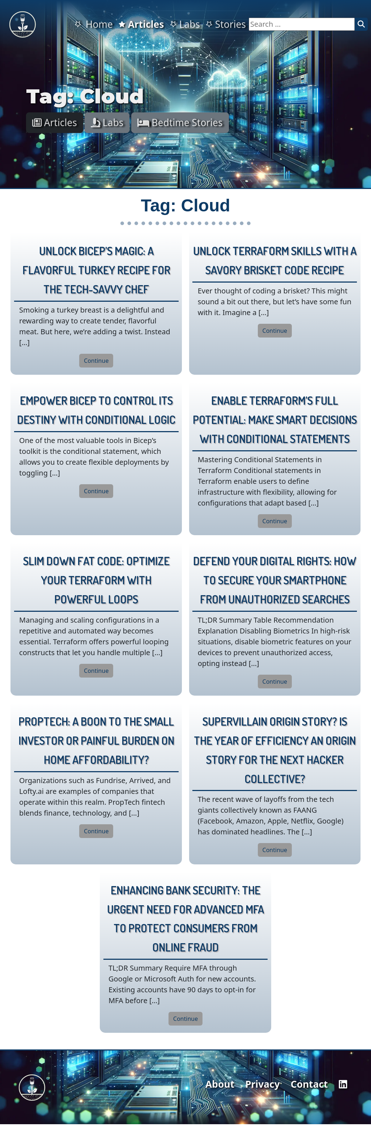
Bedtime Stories (180, 122)
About (219, 1084)
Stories (226, 24)
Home (93, 24)
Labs (185, 24)
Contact (309, 1084)
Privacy (262, 1084)
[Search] (361, 24)
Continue (96, 361)
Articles (141, 24)
